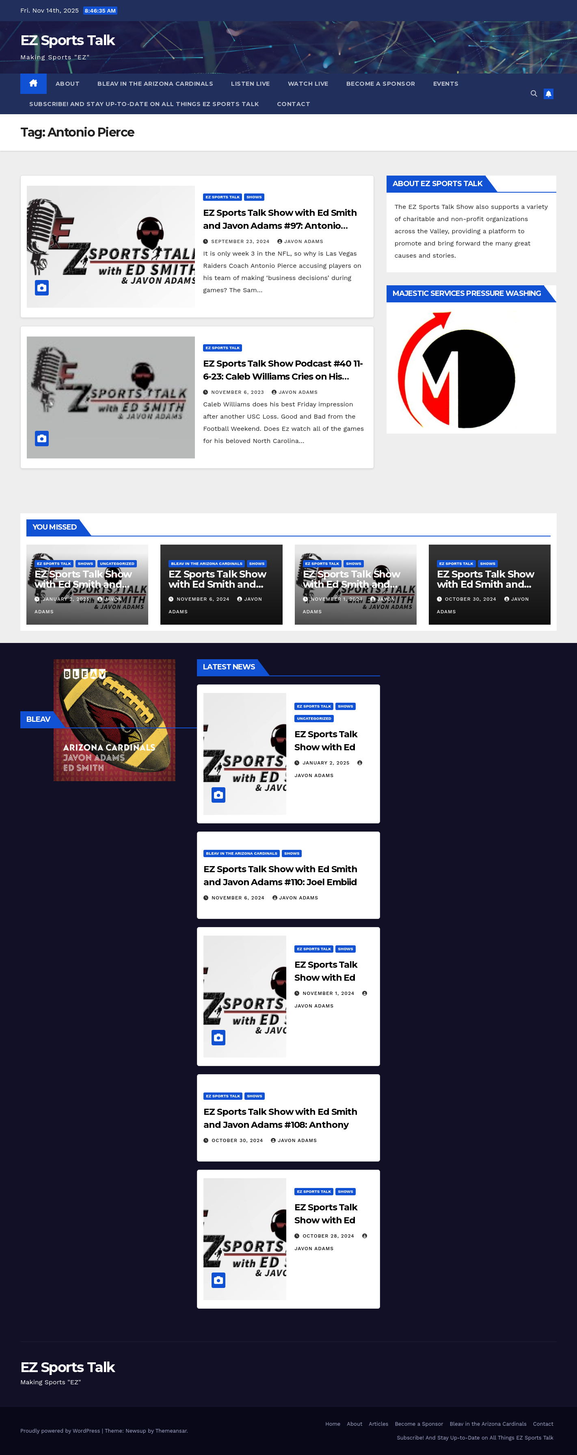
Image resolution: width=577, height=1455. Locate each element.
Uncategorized (117, 563)
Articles (378, 1424)
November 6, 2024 (204, 599)
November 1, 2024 (338, 599)
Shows (253, 197)
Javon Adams (300, 241)
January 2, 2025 (67, 599)
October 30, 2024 (472, 599)
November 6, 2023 (238, 392)
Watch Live (308, 83)
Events (446, 83)
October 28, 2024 (329, 1236)
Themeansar (171, 1431)
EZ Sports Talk (67, 40)
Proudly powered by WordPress (61, 1431)
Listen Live (250, 83)
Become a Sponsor (380, 83)
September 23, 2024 (241, 241)
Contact (294, 104)
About (68, 83)
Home (332, 1424)
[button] (534, 94)
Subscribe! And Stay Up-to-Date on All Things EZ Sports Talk (144, 104)
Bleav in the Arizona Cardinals (155, 83)
